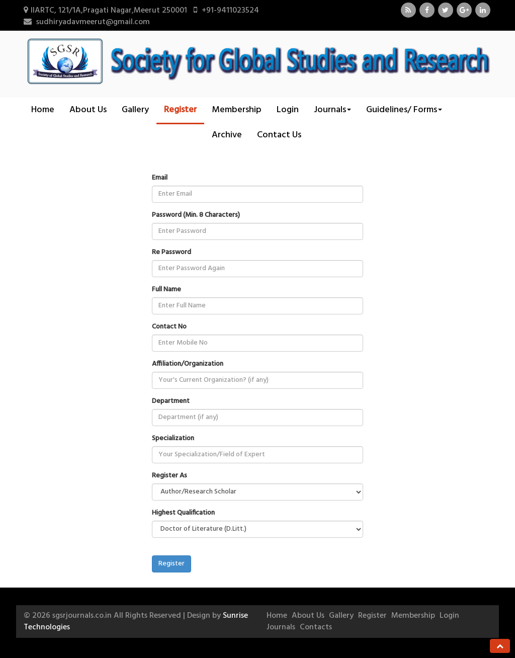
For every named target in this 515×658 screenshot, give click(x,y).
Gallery (135, 110)
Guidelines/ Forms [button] (404, 110)
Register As (169, 476)
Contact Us (279, 135)
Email (159, 178)
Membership (237, 110)
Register (180, 110)
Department (171, 401)
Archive (227, 135)
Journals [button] (332, 110)
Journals (281, 627)
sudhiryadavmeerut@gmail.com (93, 22)
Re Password (171, 253)
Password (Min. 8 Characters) (196, 215)
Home (42, 110)
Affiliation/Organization (187, 364)
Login (288, 110)
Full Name (166, 290)
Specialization (173, 439)
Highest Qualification (183, 513)
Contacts (316, 627)
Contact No (169, 327)
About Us (88, 110)
